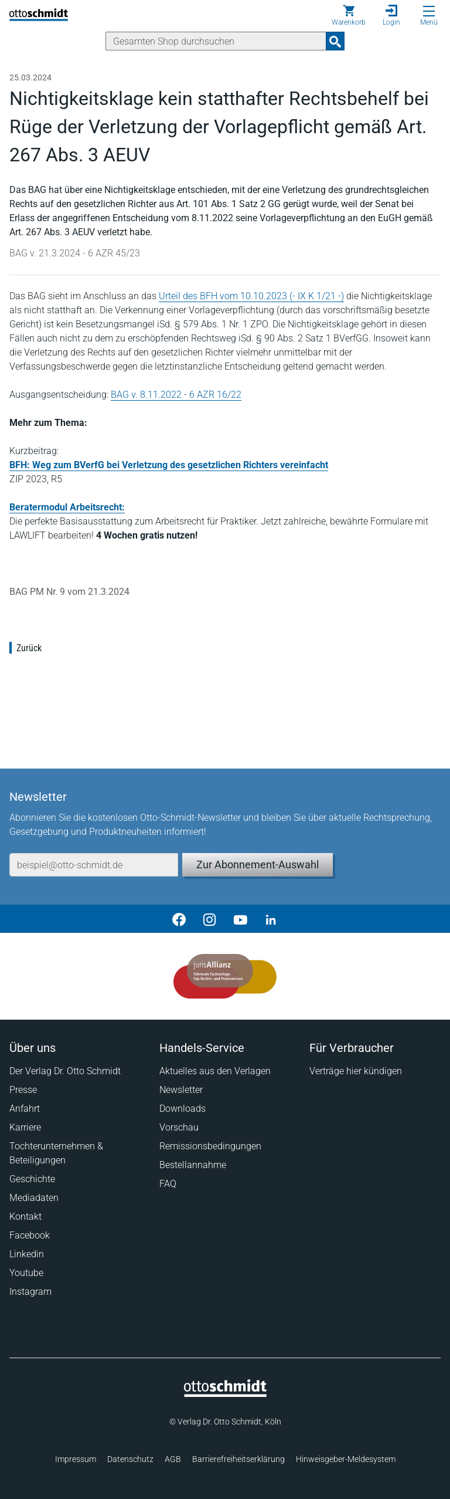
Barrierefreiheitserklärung (238, 1459)
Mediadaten (34, 1197)
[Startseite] (225, 1394)
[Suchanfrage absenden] (335, 41)
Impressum (75, 1459)
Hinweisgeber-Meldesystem (346, 1459)
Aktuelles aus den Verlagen (215, 1071)
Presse (23, 1089)
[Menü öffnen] (429, 11)
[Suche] (215, 41)
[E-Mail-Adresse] (93, 865)
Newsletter (181, 1089)
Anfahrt (24, 1108)
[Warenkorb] (349, 15)
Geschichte (32, 1179)
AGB (173, 1459)
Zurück (29, 648)
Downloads (182, 1108)
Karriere (25, 1127)
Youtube (26, 1272)
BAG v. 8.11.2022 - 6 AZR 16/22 (176, 394)
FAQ (167, 1183)
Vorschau (179, 1127)
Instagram (30, 1291)
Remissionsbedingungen (210, 1146)
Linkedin (26, 1254)
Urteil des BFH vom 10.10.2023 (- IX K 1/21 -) (251, 296)
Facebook (29, 1235)
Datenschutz (130, 1459)
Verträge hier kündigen (355, 1071)
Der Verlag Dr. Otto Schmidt (65, 1071)
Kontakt (25, 1216)
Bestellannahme (192, 1164)
